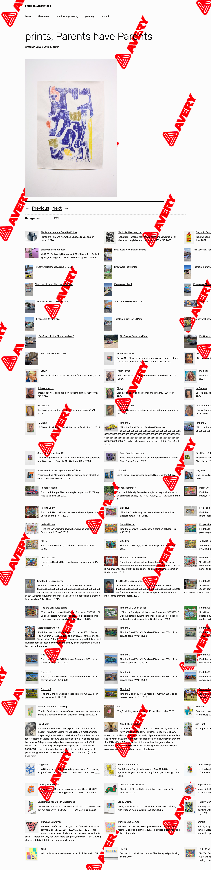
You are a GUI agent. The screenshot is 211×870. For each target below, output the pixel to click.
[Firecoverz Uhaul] (108, 290)
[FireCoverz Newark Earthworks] (108, 255)
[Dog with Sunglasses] (189, 238)
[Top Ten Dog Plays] (190, 854)
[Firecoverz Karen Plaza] (29, 324)
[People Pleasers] (31, 491)
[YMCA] (31, 376)
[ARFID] (31, 545)
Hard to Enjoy (48, 507)
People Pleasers (49, 487)
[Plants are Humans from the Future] (31, 237)
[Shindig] (189, 827)
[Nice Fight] (188, 729)
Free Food (204, 507)
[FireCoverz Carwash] (187, 272)
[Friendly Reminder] (109, 493)
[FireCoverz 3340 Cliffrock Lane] (30, 307)
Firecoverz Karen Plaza (48, 319)
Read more (30, 756)
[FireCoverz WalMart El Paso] (108, 324)
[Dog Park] (189, 476)
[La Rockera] (189, 394)
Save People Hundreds (132, 453)
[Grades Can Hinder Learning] (30, 712)
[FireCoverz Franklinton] (108, 272)
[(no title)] (190, 376)
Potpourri (204, 487)
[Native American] (189, 411)
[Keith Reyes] (110, 376)
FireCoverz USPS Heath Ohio (129, 301)
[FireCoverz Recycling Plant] (111, 342)
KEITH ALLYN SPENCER (38, 6)
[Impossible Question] (189, 790)
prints (57, 217)
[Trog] (109, 712)
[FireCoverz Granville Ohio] (31, 359)
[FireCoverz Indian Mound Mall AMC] (30, 342)
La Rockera (201, 388)
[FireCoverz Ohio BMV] (190, 342)
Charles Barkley (126, 405)
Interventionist (46, 388)
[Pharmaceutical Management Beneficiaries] (30, 476)
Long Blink (42, 764)
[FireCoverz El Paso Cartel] (187, 255)
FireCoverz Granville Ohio (54, 353)
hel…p (43, 848)
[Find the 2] (111, 427)
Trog (119, 706)
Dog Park (200, 470)
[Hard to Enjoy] (31, 512)
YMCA (44, 370)
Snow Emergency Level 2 (50, 453)
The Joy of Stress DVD (132, 784)
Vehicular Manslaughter (130, 232)
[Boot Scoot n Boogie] (110, 770)
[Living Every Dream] (31, 790)
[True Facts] (30, 729)
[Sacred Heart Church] (30, 633)
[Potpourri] (190, 491)
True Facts (43, 724)
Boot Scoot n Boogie (128, 764)
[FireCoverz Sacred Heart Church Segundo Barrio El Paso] (190, 304)
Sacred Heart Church (48, 627)
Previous (40, 208)
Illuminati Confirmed (51, 822)
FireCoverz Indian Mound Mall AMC (56, 336)
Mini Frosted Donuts (128, 822)
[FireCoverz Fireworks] (187, 324)
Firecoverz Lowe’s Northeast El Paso (54, 284)
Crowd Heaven (127, 524)
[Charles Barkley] (110, 411)
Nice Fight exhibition (130, 724)
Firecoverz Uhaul (123, 284)
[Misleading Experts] (190, 770)
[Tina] (189, 359)
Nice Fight (200, 724)
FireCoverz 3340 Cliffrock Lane (53, 301)
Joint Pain (122, 470)
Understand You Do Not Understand (56, 801)
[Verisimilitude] (31, 529)
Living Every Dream (50, 784)
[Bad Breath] (30, 411)
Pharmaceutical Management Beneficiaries (59, 470)
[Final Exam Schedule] (189, 458)
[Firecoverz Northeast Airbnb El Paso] (29, 272)
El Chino (43, 422)
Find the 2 (125, 422)
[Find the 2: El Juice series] (111, 561)
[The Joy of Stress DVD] (111, 790)
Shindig (201, 822)
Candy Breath (125, 801)
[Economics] (189, 712)
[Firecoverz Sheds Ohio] (187, 290)
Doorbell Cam (48, 557)
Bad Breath (43, 405)
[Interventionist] (30, 394)
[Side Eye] (111, 545)
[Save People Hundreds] (111, 457)
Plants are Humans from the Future (59, 232)
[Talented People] (190, 545)
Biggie (120, 388)
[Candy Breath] (109, 807)
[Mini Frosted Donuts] (110, 827)
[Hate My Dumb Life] (190, 807)
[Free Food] (190, 511)
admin (56, 46)
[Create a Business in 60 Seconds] (190, 695)
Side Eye (124, 541)
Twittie (123, 848)
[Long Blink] (30, 770)
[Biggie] (109, 394)
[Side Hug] (111, 512)
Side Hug (124, 507)
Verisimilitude (48, 524)
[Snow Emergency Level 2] (30, 458)
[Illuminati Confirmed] (31, 827)
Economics (201, 706)
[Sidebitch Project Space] (31, 253)
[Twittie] (111, 854)
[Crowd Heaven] (111, 529)
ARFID (44, 541)
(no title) (203, 370)
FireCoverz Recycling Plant (134, 336)
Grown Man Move (126, 353)
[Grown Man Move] (109, 359)
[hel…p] (31, 854)
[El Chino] (30, 428)
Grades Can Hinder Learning (52, 706)
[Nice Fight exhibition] (111, 727)
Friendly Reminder (126, 487)
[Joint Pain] (109, 476)
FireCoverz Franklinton (125, 267)
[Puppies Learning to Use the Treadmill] (190, 529)
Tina (199, 353)
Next (57, 208)
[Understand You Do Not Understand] (30, 807)
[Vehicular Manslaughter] (110, 238)
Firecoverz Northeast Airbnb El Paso (53, 267)
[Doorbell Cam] (31, 562)
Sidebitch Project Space (53, 249)
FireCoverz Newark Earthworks (130, 249)
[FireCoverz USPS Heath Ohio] (108, 307)
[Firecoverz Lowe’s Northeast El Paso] (29, 290)
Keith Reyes (124, 370)
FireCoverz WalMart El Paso (128, 319)
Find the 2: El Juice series (133, 557)
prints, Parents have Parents (88, 36)
